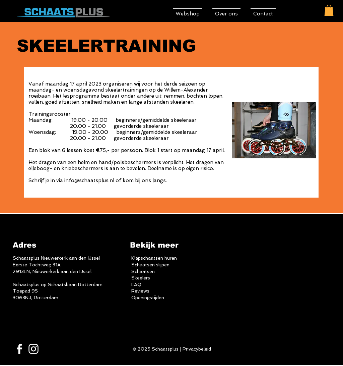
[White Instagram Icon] (33, 349)
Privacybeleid (197, 349)
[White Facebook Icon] (19, 349)
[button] (329, 10)
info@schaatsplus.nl (89, 180)
